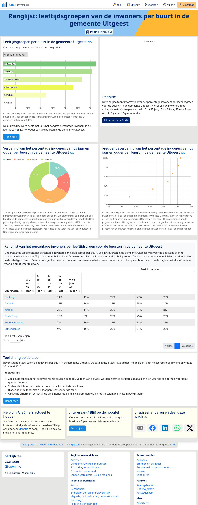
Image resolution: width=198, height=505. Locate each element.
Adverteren (142, 488)
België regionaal (103, 460)
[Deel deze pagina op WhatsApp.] (177, 413)
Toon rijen (14, 325)
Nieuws (140, 456)
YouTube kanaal (145, 499)
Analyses (141, 445)
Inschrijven (77, 413)
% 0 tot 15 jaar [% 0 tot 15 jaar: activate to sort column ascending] (41, 276)
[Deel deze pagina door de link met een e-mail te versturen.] (140, 413)
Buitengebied (12, 314)
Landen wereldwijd (82, 460)
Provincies (76, 456)
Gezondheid (77, 474)
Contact (140, 492)
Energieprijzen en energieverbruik (90, 477)
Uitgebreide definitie (116, 120)
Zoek (117, 5)
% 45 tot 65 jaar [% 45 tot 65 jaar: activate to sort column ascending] (136, 276)
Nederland (90, 456)
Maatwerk (142, 495)
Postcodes (76, 452)
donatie (23, 414)
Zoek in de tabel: (168, 269)
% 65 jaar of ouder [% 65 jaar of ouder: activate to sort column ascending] (170, 276)
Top (174, 429)
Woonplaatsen (92, 452)
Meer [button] (168, 5)
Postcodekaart (144, 477)
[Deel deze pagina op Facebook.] (152, 413)
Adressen (76, 445)
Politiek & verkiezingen (84, 489)
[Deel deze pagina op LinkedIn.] (164, 413)
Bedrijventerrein (14, 307)
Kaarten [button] (151, 5)
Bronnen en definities (148, 449)
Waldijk (9, 295)
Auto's (74, 470)
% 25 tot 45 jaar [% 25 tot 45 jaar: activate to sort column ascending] (104, 276)
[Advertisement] (148, 67)
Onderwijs (76, 485)
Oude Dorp (11, 301)
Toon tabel (11, 137)
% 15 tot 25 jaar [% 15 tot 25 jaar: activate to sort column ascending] (72, 276)
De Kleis (9, 288)
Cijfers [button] (132, 5)
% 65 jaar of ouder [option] (14, 54)
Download (186, 5)
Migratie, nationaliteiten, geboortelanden (94, 481)
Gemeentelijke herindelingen (153, 452)
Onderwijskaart (145, 474)
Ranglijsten (11, 386)
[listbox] (16, 54)
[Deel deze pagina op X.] (189, 413)
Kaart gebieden (145, 470)
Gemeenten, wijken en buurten (89, 449)
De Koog (10, 282)
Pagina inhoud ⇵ (99, 32)
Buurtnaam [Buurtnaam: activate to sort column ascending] (12, 276)
